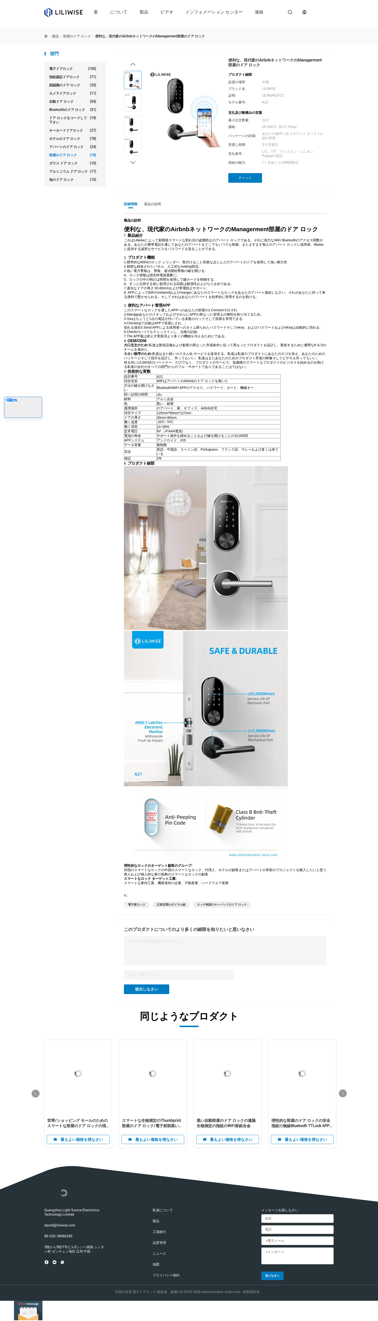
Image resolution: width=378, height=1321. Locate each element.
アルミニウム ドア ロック (72, 171)
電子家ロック (136, 904)
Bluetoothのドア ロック (72, 110)
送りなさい (272, 1275)
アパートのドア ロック (72, 147)
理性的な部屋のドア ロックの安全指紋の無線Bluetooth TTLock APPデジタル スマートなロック (302, 1123)
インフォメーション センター (214, 11)
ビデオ (166, 11)
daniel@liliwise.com (59, 1225)
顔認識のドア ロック (72, 85)
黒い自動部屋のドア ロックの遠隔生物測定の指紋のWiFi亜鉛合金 (226, 1123)
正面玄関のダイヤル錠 (171, 904)
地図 (156, 1264)
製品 (144, 11)
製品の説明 (152, 204)
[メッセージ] (297, 1256)
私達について (163, 1210)
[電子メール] (297, 1241)
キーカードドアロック (72, 130)
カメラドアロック (72, 93)
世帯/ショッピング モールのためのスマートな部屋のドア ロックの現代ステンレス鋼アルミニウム (77, 1123)
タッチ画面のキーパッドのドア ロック (222, 904)
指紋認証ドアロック (72, 77)
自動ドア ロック (72, 101)
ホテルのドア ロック (72, 138)
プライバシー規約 (166, 1275)
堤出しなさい (146, 989)
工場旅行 (159, 1232)
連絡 (259, 11)
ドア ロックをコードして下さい (72, 120)
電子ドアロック (72, 69)
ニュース (159, 1253)
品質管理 (159, 1243)
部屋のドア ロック (72, 155)
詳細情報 (130, 204)
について (119, 11)
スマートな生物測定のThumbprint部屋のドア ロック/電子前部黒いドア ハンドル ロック (152, 1123)
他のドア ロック (72, 179)
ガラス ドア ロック (72, 163)
